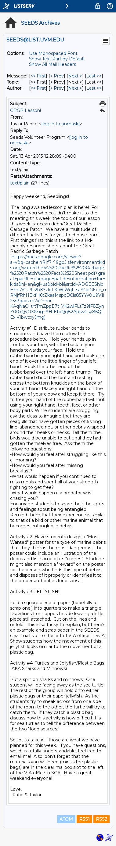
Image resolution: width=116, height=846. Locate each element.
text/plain (20, 183)
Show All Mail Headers (52, 64)
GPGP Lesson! (25, 110)
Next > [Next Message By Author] (75, 88)
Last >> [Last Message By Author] (94, 88)
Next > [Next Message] (75, 76)
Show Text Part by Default (57, 59)
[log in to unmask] (60, 124)
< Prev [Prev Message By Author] (57, 88)
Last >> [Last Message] (94, 76)
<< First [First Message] (38, 76)
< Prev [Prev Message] (57, 76)
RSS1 (84, 819)
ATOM (66, 819)
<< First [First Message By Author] (38, 88)
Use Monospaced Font (53, 53)
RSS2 (101, 819)
